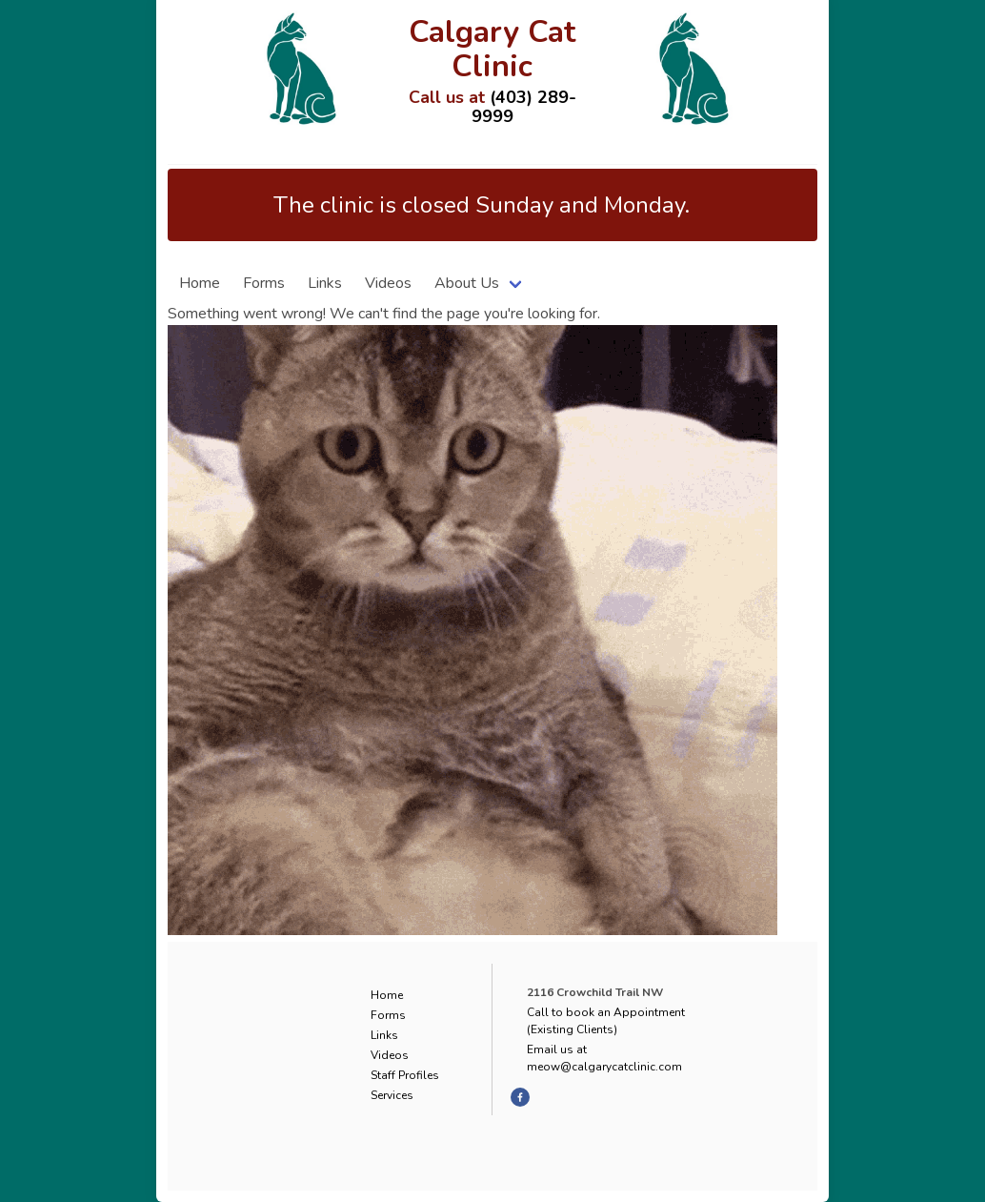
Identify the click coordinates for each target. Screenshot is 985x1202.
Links (325, 283)
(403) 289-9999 (524, 107)
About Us (466, 283)
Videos (388, 283)
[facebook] (520, 1097)
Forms (264, 283)
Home (199, 283)
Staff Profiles (405, 1075)
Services (392, 1095)
